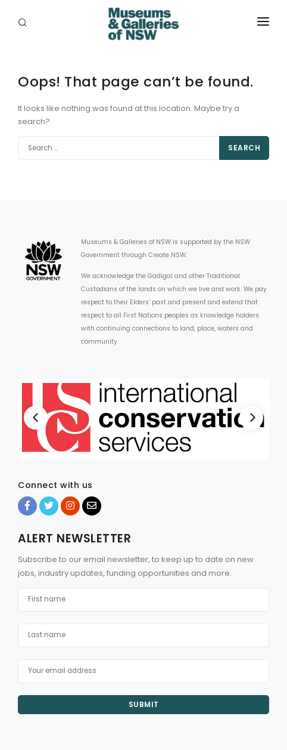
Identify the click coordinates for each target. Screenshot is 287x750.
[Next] (251, 418)
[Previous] (36, 418)
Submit (144, 704)
